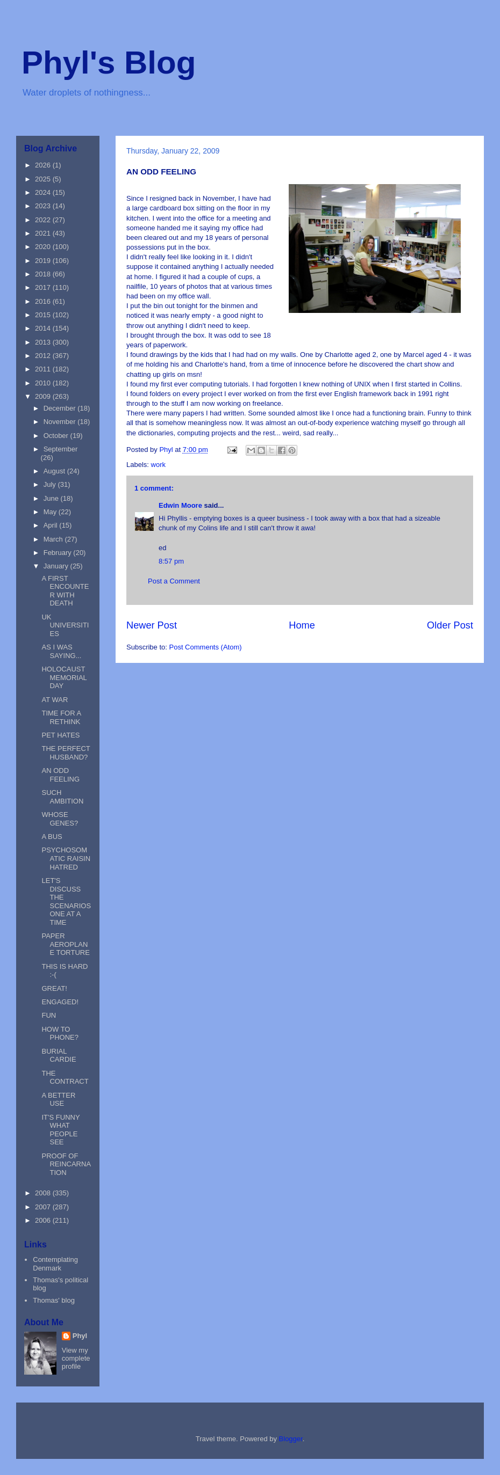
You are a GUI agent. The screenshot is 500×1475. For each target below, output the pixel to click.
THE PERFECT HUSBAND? (65, 752)
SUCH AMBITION (62, 796)
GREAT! (54, 988)
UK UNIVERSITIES (65, 625)
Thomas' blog (54, 1300)
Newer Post (151, 625)
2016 (44, 301)
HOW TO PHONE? (59, 1033)
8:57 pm (171, 561)
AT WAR (54, 700)
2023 (44, 206)
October (57, 436)
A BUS (51, 837)
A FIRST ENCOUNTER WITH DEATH (65, 591)
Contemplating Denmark (55, 1263)
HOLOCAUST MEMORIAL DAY (64, 677)
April (52, 525)
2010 (44, 383)
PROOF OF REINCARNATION (66, 1164)
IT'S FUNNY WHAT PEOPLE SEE (60, 1130)
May (51, 512)
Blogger (291, 1439)
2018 (44, 274)
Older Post (450, 625)
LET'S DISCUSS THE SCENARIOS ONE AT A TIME (66, 901)
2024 (44, 192)
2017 (44, 287)
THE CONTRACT (64, 1077)
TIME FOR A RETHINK (61, 717)
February (59, 553)
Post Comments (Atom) (205, 647)
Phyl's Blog (109, 63)
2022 (44, 220)
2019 (44, 261)
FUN (48, 1015)
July (51, 484)
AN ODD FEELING (60, 774)
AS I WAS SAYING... (61, 651)
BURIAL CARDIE (58, 1055)
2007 (44, 1207)
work (158, 465)
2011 (44, 369)
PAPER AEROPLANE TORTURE (65, 944)
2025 (44, 179)
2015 (44, 315)
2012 (44, 356)
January (57, 566)
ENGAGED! (59, 1002)
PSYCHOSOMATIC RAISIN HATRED (65, 858)
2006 (44, 1220)
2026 (44, 165)
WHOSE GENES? (59, 818)
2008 (44, 1193)
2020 (44, 247)
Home (302, 625)
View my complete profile (76, 1358)
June (52, 498)
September (61, 449)
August (55, 471)
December (61, 408)
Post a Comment (174, 581)
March (54, 539)
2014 (44, 328)
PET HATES (60, 735)
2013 (44, 342)
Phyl (80, 1336)
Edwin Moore (180, 505)
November (61, 422)
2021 (44, 233)
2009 (44, 396)
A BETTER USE (58, 1099)
